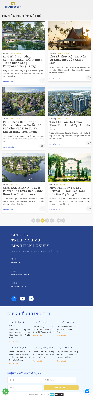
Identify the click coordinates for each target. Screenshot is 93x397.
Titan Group (40, 394)
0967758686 (15, 262)
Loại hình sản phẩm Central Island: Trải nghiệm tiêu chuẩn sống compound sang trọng (23, 61)
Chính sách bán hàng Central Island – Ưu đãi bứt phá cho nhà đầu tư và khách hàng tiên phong (23, 126)
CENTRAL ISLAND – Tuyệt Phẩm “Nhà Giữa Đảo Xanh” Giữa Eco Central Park (23, 191)
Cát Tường (53, 53)
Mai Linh (5, 53)
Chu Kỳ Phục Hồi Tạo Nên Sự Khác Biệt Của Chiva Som (68, 60)
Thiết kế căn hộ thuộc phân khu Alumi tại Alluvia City (70, 125)
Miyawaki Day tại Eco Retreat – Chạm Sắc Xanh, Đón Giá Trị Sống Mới (68, 191)
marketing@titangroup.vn (20, 274)
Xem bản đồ (13, 341)
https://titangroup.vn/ (18, 286)
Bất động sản (8, 82)
